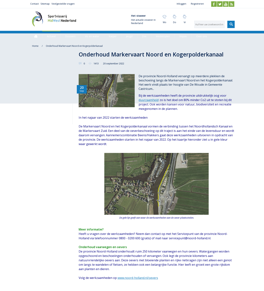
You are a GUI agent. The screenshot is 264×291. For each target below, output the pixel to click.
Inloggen (181, 3)
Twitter (220, 4)
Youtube (225, 4)
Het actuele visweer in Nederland (143, 21)
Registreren (197, 3)
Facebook (214, 4)
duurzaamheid (148, 100)
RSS (231, 4)
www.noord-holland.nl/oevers (138, 278)
